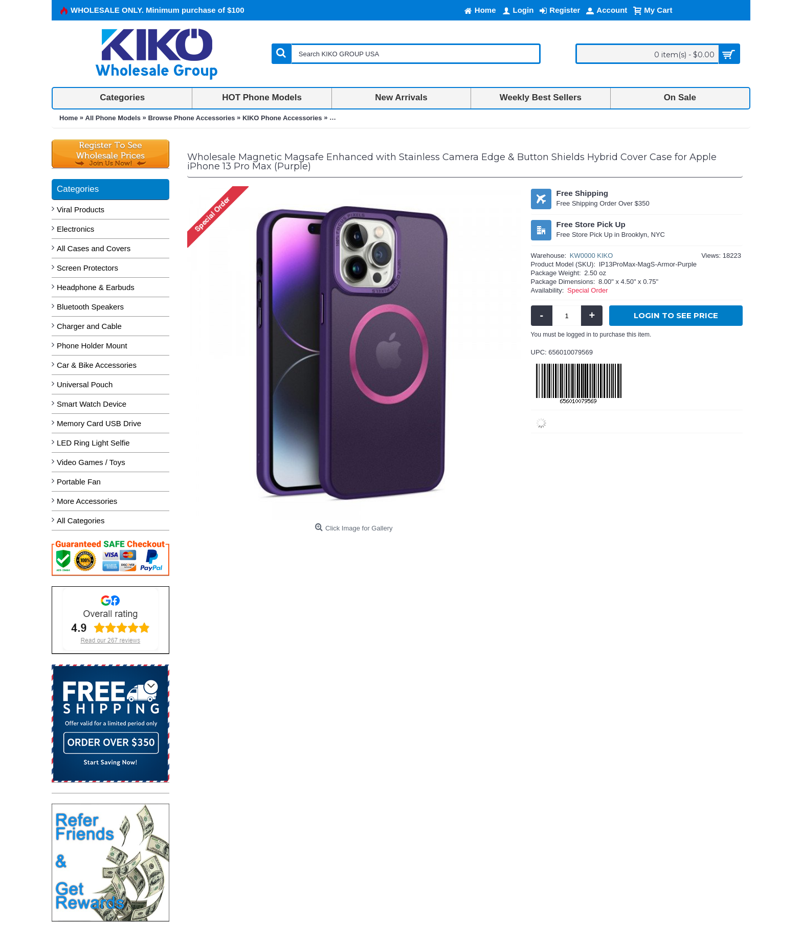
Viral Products (80, 209)
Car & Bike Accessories (97, 365)
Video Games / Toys (91, 462)
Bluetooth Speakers (90, 306)
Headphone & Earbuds (96, 287)
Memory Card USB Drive (99, 423)
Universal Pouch (85, 384)
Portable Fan (79, 481)
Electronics (75, 229)
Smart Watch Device (91, 404)
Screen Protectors (87, 267)
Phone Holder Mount (92, 345)
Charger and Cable (89, 326)
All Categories (80, 520)
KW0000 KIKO (591, 255)
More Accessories (87, 501)
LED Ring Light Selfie (93, 442)
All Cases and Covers (93, 248)
